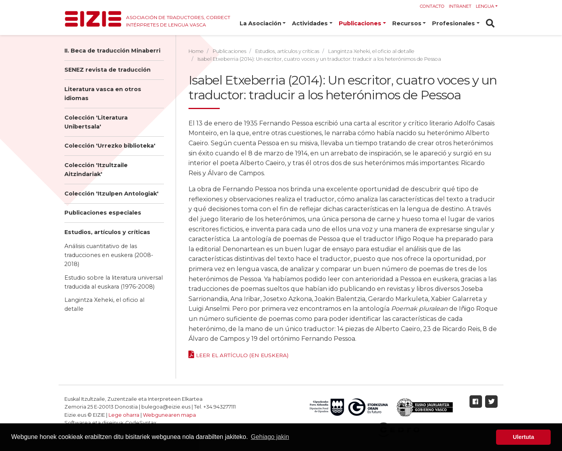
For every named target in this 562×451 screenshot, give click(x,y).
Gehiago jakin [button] (270, 436)
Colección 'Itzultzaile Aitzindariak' (96, 170)
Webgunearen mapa (169, 415)
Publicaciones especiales (102, 212)
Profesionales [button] (453, 23)
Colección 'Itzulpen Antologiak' (111, 193)
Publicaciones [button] (360, 23)
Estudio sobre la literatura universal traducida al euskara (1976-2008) (113, 282)
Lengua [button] (485, 6)
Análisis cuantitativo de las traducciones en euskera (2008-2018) (108, 255)
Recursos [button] (407, 23)
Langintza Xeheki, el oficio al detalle (104, 304)
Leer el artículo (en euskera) (242, 355)
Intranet (460, 6)
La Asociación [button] (260, 23)
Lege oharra (123, 415)
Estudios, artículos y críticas (107, 232)
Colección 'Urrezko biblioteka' (109, 145)
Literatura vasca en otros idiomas (102, 94)
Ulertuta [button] (523, 437)
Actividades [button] (310, 23)
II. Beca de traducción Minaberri (112, 50)
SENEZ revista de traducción (107, 69)
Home (196, 51)
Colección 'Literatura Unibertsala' (96, 122)
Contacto (432, 6)
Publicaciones (229, 51)
